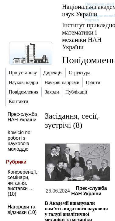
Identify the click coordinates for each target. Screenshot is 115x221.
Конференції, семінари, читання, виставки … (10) (22, 183)
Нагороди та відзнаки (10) (22, 209)
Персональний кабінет (96, 6)
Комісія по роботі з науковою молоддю (19, 141)
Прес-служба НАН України (22, 117)
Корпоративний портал (96, 17)
